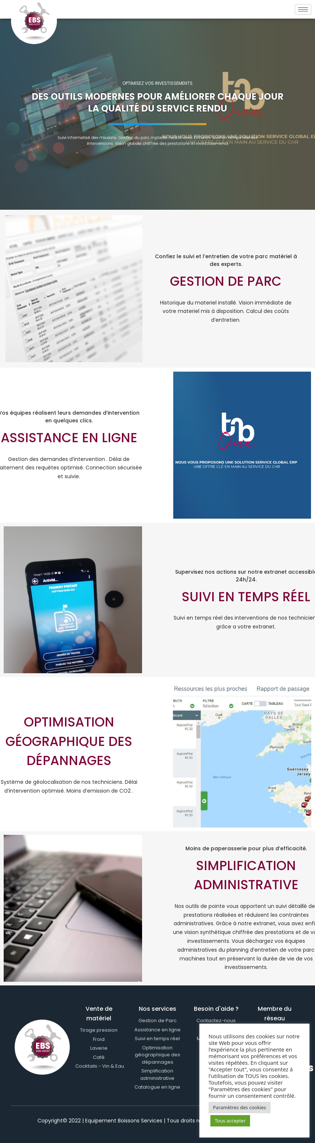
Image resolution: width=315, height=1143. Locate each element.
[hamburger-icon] (303, 9)
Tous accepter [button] (230, 1120)
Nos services (157, 1009)
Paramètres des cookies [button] (239, 1107)
